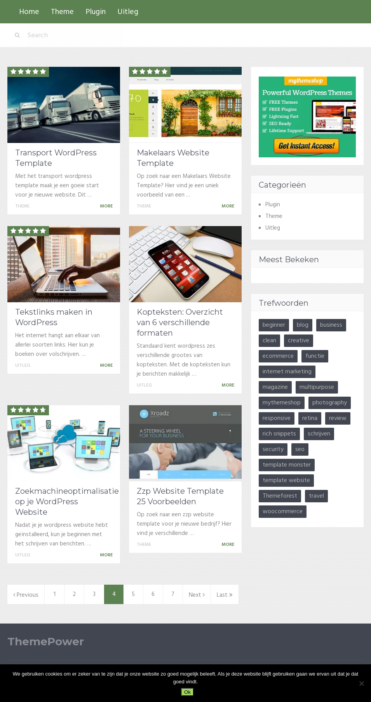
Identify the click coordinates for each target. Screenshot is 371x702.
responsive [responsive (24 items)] (277, 418)
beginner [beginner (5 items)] (274, 325)
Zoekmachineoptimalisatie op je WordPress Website (67, 501)
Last (225, 595)
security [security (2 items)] (273, 449)
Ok (187, 692)
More (107, 206)
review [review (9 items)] (338, 418)
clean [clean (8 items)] (269, 341)
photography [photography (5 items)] (329, 403)
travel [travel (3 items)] (316, 496)
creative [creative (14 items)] (298, 341)
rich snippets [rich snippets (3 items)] (279, 434)
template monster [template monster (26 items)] (287, 465)
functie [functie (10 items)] (314, 356)
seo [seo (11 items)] (300, 449)
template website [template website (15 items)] (286, 481)
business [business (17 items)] (331, 325)
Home (29, 12)
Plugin (95, 12)
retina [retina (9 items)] (309, 418)
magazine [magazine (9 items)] (275, 387)
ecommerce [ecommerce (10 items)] (278, 356)
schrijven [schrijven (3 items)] (319, 434)
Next (197, 595)
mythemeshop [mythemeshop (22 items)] (282, 403)
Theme (62, 12)
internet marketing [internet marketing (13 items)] (287, 372)
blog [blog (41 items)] (302, 325)
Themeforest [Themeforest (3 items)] (280, 496)
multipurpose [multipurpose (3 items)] (317, 387)
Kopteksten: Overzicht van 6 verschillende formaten (180, 322)
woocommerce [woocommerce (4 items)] (283, 512)
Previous (25, 595)
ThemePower (45, 641)
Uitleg (127, 12)
